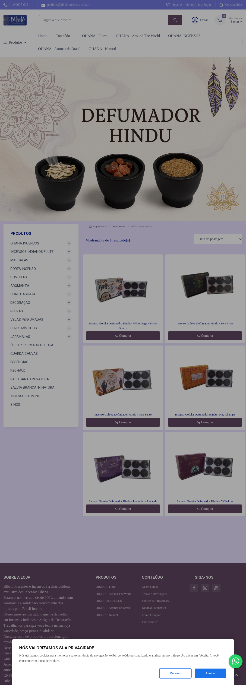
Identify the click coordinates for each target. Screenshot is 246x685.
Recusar (175, 673)
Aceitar (210, 673)
